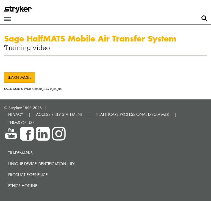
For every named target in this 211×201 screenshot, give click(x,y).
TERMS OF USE (21, 122)
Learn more (19, 77)
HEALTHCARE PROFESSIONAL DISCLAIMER (132, 114)
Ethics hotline (22, 185)
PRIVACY (15, 114)
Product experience (28, 174)
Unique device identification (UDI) (42, 163)
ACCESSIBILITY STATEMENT (59, 114)
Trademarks (20, 152)
